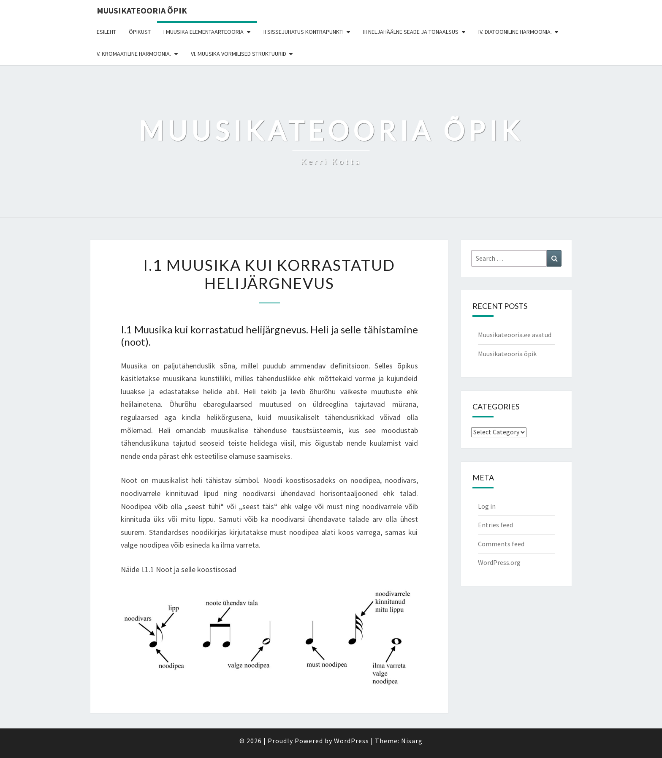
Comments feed (501, 544)
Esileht (106, 31)
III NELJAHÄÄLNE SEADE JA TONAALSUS (411, 31)
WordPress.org (499, 562)
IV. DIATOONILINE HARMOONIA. (515, 31)
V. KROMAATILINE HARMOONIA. (134, 53)
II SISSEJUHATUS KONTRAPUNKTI (303, 31)
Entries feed (495, 525)
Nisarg (412, 740)
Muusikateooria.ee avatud (514, 334)
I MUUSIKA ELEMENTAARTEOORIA (203, 31)
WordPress (351, 740)
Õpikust (140, 31)
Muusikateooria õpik (142, 10)
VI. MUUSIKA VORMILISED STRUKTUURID (238, 53)
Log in (487, 506)
